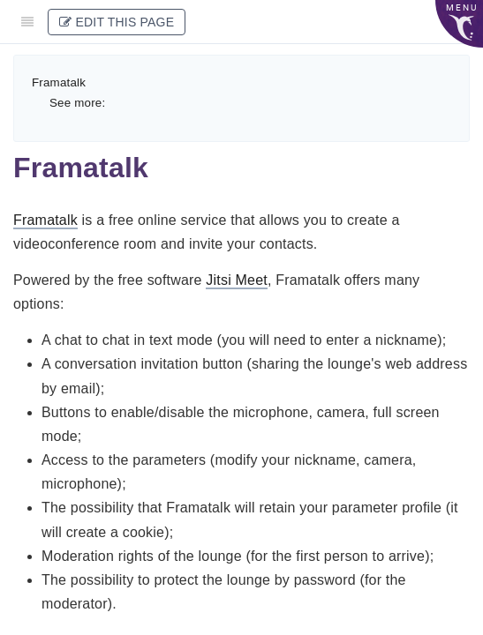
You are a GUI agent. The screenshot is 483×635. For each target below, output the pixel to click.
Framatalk (59, 82)
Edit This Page (116, 22)
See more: (77, 102)
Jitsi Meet (237, 280)
